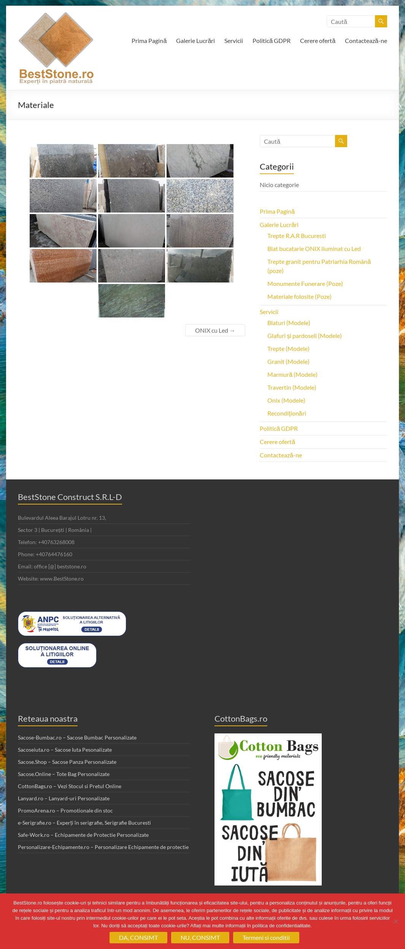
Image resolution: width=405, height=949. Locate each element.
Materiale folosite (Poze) (299, 296)
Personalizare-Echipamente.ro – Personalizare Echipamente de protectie (103, 847)
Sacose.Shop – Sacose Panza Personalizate (67, 762)
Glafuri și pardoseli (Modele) (304, 335)
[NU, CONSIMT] (395, 921)
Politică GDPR (272, 40)
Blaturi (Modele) (288, 322)
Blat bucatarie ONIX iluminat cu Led (314, 248)
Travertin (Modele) (291, 387)
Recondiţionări (286, 413)
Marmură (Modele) (292, 374)
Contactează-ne (366, 40)
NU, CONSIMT (200, 937)
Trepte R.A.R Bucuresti (296, 235)
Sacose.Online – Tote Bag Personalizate (64, 774)
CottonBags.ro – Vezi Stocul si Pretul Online (69, 786)
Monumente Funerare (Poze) (305, 283)
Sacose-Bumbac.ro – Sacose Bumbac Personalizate (77, 737)
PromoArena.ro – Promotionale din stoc (65, 810)
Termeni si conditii (266, 937)
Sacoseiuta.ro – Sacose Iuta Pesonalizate (65, 749)
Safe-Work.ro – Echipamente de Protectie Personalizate (83, 835)
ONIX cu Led (215, 330)
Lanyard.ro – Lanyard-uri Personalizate (64, 798)
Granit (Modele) (288, 361)
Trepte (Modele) (288, 348)
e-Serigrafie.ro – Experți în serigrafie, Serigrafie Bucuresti (84, 822)
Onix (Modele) (286, 400)
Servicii (233, 40)
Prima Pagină (149, 40)
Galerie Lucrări (195, 40)
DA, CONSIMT (138, 937)
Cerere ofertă (317, 40)
